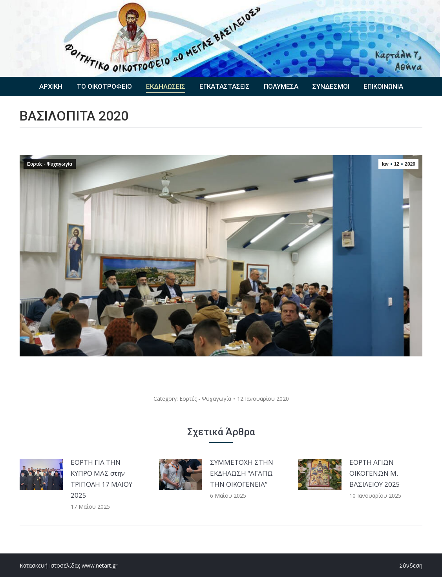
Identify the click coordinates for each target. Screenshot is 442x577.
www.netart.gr (99, 565)
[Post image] (41, 474)
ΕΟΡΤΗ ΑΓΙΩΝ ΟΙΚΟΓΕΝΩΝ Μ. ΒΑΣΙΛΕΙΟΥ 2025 (374, 473)
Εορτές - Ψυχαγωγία (49, 164)
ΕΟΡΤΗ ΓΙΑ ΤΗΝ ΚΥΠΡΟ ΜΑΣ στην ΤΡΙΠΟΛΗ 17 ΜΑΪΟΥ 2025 (101, 479)
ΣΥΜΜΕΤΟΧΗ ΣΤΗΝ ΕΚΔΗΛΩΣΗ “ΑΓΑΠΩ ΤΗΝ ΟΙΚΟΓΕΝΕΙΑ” (241, 473)
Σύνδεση (410, 565)
